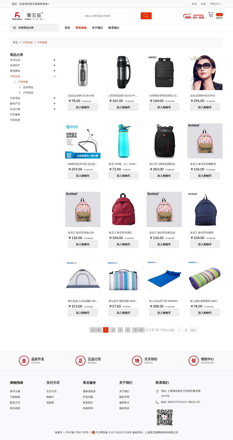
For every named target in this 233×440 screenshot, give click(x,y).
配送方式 (15, 402)
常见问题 (88, 397)
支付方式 (51, 391)
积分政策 (15, 408)
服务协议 (124, 408)
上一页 (96, 330)
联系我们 (113, 27)
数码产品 (15, 103)
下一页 (138, 330)
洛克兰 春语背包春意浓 (162, 232)
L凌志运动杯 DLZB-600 (81, 95)
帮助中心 (216, 3)
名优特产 (15, 65)
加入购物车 (83, 107)
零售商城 (81, 27)
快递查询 (88, 408)
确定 (193, 330)
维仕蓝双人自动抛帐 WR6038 (83, 300)
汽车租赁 (15, 120)
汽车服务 (15, 114)
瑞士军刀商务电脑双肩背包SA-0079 (164, 163)
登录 (194, 3)
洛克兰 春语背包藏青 (202, 232)
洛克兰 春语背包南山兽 (81, 232)
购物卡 (50, 397)
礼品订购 (15, 109)
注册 (203, 3)
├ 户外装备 (21, 81)
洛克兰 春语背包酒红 (120, 232)
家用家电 (15, 70)
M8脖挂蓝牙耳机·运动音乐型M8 (83, 163)
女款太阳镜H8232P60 (202, 95)
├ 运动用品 (23, 87)
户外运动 (27, 42)
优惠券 (50, 402)
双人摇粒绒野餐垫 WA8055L (205, 300)
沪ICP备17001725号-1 (78, 432)
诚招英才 (124, 402)
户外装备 (41, 42)
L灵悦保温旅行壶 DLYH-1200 (124, 95)
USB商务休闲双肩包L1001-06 (164, 95)
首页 (67, 27)
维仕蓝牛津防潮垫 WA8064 (124, 300)
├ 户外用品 (23, 92)
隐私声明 (124, 397)
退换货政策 (89, 391)
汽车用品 (15, 98)
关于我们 (97, 27)
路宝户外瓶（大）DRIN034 (124, 163)
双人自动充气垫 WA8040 (163, 300)
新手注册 (15, 391)
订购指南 (15, 397)
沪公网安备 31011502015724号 (112, 432)
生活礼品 (15, 60)
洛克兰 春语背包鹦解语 (203, 163)
